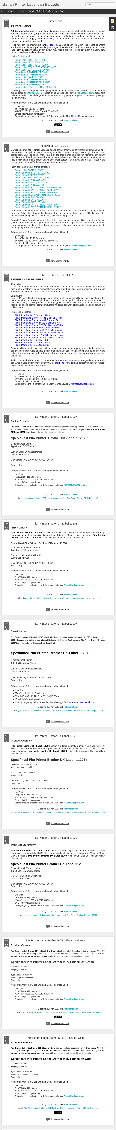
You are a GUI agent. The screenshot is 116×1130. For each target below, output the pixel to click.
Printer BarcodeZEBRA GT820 (29, 175)
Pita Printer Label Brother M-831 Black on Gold (55, 1037)
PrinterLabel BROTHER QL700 (30, 84)
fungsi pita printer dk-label (35, 915)
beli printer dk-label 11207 (35, 498)
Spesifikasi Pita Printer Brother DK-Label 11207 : (51, 653)
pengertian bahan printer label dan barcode (55, 812)
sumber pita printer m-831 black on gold (81, 1108)
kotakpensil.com (34, 93)
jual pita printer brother (56, 498)
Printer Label (55, 21)
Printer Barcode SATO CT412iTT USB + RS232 (38, 207)
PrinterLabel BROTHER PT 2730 (31, 79)
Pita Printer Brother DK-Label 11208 (55, 523)
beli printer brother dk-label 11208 (35, 598)
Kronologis (59, 11)
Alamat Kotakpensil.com (74, 803)
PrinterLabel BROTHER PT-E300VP (32, 82)
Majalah (22, 11)
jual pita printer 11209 (56, 915)
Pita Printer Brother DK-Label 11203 (55, 735)
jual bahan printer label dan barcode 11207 (36, 710)
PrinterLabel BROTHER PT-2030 (31, 75)
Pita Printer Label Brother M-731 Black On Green (55, 940)
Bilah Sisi (40, 11)
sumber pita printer (95, 710)
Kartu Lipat (13, 11)
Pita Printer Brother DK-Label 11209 (55, 837)
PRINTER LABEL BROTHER (55, 275)
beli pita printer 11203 (26, 812)
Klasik (3, 11)
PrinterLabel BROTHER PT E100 (31, 72)
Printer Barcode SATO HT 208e (30, 202)
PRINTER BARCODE (55, 145)
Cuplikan (49, 11)
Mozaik (31, 11)
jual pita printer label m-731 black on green (40, 1012)
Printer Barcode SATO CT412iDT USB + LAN (36, 205)
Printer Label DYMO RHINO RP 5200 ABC (35, 87)
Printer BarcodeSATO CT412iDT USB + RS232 (37, 195)
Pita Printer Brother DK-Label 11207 (55, 416)
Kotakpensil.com (71, 120)
